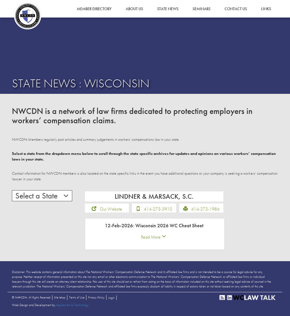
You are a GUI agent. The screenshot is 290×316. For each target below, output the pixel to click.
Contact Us (236, 8)
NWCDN (27, 15)
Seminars (201, 8)
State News (167, 8)
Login (111, 298)
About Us (134, 8)
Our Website (111, 209)
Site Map (59, 297)
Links (266, 8)
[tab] (154, 234)
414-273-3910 (158, 209)
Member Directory (94, 8)
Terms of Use (76, 297)
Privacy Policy (96, 297)
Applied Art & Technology (72, 305)
